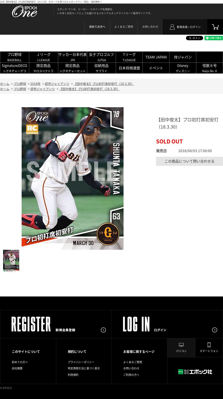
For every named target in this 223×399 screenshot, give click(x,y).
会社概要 (17, 368)
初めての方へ (20, 362)
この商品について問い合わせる (190, 161)
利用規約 (73, 375)
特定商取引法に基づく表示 (84, 368)
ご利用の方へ (131, 375)
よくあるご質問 (123, 27)
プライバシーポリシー (81, 362)
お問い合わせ (150, 27)
